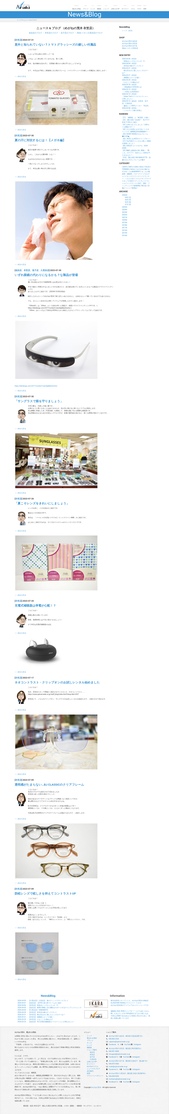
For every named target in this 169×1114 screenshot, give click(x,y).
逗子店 (92, 1057)
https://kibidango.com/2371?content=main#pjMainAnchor (36, 386)
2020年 (124, 220)
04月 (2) (128, 197)
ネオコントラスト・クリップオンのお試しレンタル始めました (57, 682)
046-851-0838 (114, 1051)
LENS (136, 167)
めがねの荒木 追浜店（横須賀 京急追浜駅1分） (126, 1036)
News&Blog (48, 995)
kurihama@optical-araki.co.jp (119, 1079)
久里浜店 (93, 1059)
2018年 (124, 225)
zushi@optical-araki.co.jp (118, 1066)
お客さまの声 (115, 7)
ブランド (85, 7)
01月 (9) (128, 204)
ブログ (139, 7)
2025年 (124, 207)
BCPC (125, 167)
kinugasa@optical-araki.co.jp (119, 1054)
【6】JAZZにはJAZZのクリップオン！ (136, 139)
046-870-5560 (114, 1064)
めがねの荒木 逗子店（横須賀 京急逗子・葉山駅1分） (128, 1061)
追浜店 (92, 1052)
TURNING (125, 169)
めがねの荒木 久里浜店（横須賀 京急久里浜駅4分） (128, 1073)
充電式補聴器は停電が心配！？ (35, 605)
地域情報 (136, 186)
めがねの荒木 (27, 5)
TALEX (147, 167)
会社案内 (90, 1071)
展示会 (143, 186)
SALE (141, 167)
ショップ (106, 7)
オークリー (139, 174)
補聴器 (99, 7)
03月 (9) (128, 200)
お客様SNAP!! (135, 171)
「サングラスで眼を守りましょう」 (39, 401)
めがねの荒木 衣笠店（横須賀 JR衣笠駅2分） (125, 1048)
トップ (19, 20)
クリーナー (137, 176)
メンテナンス (132, 183)
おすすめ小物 (142, 169)
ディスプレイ (140, 181)
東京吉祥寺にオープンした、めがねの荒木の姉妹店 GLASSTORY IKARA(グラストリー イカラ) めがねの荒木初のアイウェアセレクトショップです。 (130, 1003)
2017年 (124, 228)
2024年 (124, 210)
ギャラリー (125, 7)
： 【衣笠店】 (38, 1005)
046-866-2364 (114, 1039)
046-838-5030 (114, 1076)
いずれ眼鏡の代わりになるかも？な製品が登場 (46, 275)
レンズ (93, 7)
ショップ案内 (92, 1050)
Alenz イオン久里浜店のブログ (90, 33)
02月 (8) (128, 202)
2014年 (124, 235)
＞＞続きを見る (20, 76)
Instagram (137, 1044)
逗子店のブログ (67, 33)
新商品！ (135, 188)
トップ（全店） (128, 30)
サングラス (145, 179)
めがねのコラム (92, 1066)
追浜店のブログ (35, 33)
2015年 (124, 233)
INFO (131, 167)
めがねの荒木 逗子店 (129, 46)
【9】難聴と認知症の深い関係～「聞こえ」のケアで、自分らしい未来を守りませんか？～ (136, 152)
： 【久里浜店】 (43, 1000)
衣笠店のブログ (51, 33)
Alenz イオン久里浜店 (130, 48)
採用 (144, 7)
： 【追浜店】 (39, 1003)
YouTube (127, 1044)
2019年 (124, 222)
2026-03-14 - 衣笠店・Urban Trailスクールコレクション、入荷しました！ (136, 96)
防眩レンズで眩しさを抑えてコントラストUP (45, 893)
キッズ (129, 176)
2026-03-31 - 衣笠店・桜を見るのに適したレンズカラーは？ (135, 70)
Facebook (112, 1044)
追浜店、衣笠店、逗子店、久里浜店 (32, 270)
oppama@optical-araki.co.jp (119, 1042)
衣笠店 (18, 40)
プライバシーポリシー (95, 1076)
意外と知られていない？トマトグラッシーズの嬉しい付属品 (55, 44)
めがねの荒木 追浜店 (129, 41)
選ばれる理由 (76, 7)
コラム (133, 7)
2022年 (124, 215)
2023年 (124, 212)
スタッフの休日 (128, 181)
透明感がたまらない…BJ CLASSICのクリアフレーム (49, 784)
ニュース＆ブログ (30, 20)
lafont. (133, 169)
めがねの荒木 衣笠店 (129, 43)
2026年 (124, 195)
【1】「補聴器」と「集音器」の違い (135, 117)
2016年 (124, 230)
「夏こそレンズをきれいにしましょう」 (42, 503)
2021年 (124, 217)
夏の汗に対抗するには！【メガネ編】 (40, 140)
